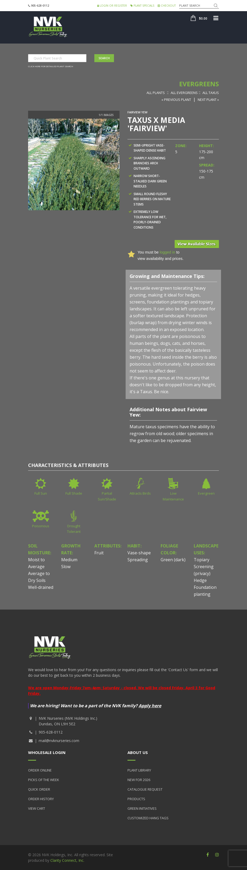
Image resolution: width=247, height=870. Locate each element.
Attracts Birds (140, 493)
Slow (65, 566)
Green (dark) (173, 560)
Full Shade (73, 493)
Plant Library (139, 770)
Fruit (99, 553)
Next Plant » (208, 99)
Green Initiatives (142, 808)
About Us (137, 752)
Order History (41, 798)
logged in (167, 252)
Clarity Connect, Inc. (67, 860)
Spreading (137, 560)
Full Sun (40, 493)
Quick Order (39, 789)
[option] (74, 164)
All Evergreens (184, 92)
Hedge (200, 580)
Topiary (201, 560)
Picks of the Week (43, 779)
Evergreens (199, 83)
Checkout (167, 5)
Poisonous (40, 526)
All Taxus (210, 92)
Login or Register (112, 5)
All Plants (156, 92)
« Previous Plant (176, 99)
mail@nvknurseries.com (59, 740)
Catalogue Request (144, 789)
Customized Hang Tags (148, 818)
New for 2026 (138, 779)
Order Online (40, 770)
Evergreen (206, 493)
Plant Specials (142, 5)
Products (136, 798)
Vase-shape (139, 553)
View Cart (36, 808)
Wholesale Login (46, 752)
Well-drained (40, 587)
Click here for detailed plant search (50, 66)
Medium (69, 560)
